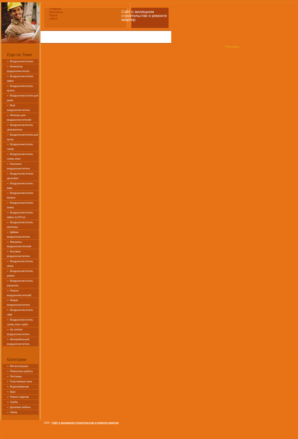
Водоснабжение (19, 386)
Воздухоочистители (21, 61)
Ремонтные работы (21, 371)
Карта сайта (53, 17)
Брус (13, 391)
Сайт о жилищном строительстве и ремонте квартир (85, 422)
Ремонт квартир (19, 396)
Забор (13, 412)
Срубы (14, 402)
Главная (55, 8)
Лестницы (16, 376)
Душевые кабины (20, 407)
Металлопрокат (19, 366)
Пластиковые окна (21, 381)
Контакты (56, 12)
